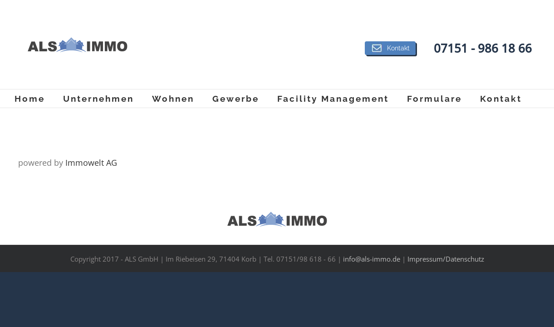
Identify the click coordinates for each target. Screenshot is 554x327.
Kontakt (390, 48)
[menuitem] (39, 98)
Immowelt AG (91, 162)
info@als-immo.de (371, 258)
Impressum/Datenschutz (445, 258)
